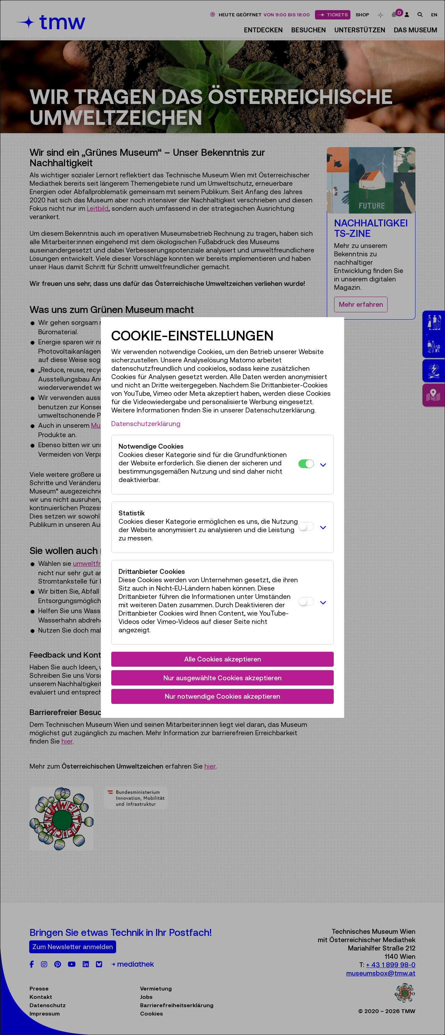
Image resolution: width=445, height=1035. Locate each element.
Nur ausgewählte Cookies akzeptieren (222, 678)
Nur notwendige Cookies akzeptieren (222, 696)
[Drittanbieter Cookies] (306, 601)
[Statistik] (306, 526)
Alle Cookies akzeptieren (222, 659)
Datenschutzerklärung (145, 423)
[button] (321, 464)
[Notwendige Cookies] (306, 463)
